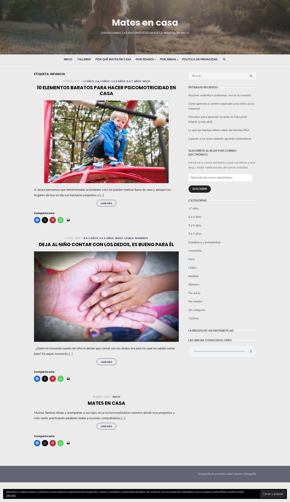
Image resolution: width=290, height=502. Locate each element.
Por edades (145, 59)
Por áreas (168, 59)
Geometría (195, 247)
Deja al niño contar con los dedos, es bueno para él (105, 245)
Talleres (84, 59)
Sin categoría (197, 306)
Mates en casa (145, 22)
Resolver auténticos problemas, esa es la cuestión (220, 95)
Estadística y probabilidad (205, 238)
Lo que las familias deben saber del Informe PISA (219, 130)
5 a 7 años (133, 81)
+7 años (87, 81)
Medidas (194, 272)
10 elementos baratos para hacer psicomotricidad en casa (105, 90)
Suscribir (200, 185)
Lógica (128, 239)
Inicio (68, 59)
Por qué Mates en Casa (113, 59)
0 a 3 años (102, 81)
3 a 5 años (117, 81)
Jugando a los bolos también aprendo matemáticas (220, 139)
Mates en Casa (105, 406)
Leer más (105, 204)
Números (141, 239)
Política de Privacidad (200, 59)
